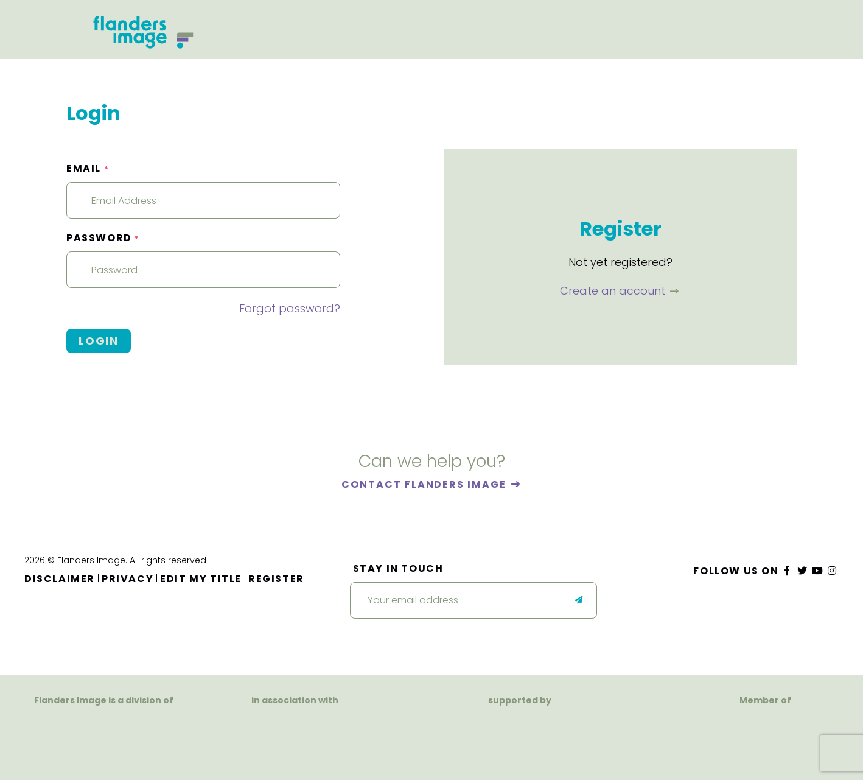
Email (87, 168)
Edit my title (201, 579)
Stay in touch (398, 568)
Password (103, 238)
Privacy (127, 579)
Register (276, 579)
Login (99, 340)
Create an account (614, 290)
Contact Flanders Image (425, 484)
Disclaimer (59, 579)
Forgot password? (289, 308)
